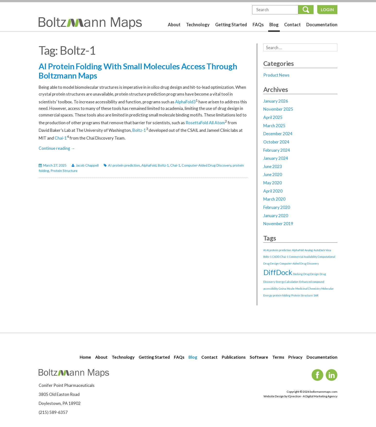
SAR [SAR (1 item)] (316, 295)
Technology (198, 24)
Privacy (295, 357)
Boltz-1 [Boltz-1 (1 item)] (267, 256)
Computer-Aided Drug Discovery (206, 165)
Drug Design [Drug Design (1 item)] (311, 274)
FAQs (258, 24)
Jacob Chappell (87, 165)
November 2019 (278, 223)
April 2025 (272, 117)
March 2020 (274, 199)
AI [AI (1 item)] (264, 250)
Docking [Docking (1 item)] (298, 274)
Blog (274, 24)
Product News (276, 75)
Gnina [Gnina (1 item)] (282, 288)
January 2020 (275, 215)
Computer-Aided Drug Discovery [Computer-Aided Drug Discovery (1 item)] (299, 263)
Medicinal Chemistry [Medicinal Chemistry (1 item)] (308, 288)
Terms (278, 357)
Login (327, 9)
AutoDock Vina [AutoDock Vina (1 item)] (322, 250)
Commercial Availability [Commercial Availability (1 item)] (303, 256)
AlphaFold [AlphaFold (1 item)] (298, 250)
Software (259, 357)
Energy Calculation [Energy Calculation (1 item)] (287, 281)
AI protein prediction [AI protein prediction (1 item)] (278, 250)
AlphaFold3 (185, 101)
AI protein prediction (124, 165)
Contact (292, 24)
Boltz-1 (139, 130)
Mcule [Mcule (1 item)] (291, 288)
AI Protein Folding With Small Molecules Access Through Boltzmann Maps (138, 70)
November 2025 (278, 109)
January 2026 (275, 101)
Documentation (321, 24)
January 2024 (275, 158)
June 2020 (272, 174)
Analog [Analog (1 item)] (309, 250)
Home (85, 357)
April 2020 (272, 191)
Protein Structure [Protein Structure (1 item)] (302, 295)
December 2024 (277, 133)
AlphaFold (148, 165)
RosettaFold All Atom (205, 122)
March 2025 (274, 125)
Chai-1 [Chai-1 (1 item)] (284, 256)
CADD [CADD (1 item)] (276, 256)
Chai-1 (61, 137)
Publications (234, 357)
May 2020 (272, 182)
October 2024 (276, 141)
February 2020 (276, 207)
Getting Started (231, 24)
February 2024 (276, 150)
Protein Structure (64, 171)
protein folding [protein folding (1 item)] (282, 295)
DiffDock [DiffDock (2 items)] (277, 272)
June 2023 (272, 166)
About (174, 24)
